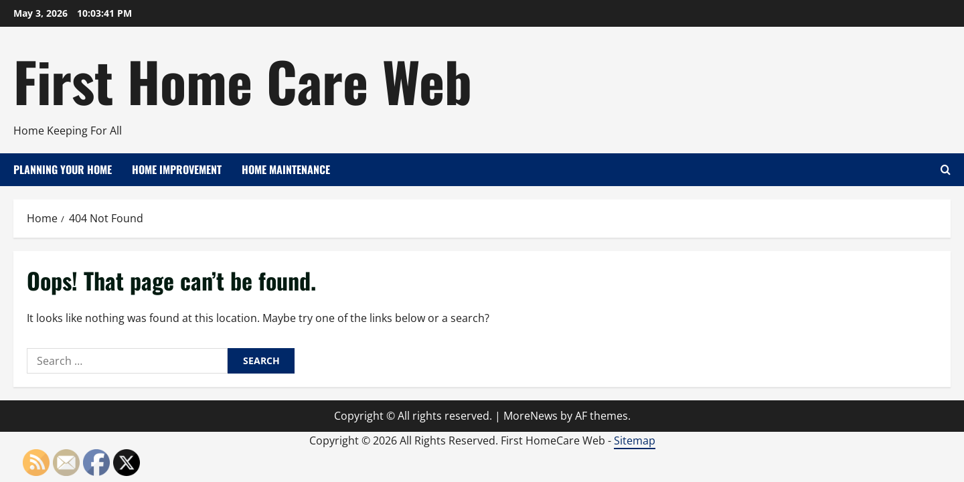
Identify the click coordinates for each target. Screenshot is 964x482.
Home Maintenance (286, 169)
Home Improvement (177, 169)
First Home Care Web (242, 80)
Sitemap (634, 440)
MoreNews (530, 415)
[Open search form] (946, 170)
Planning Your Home (62, 169)
